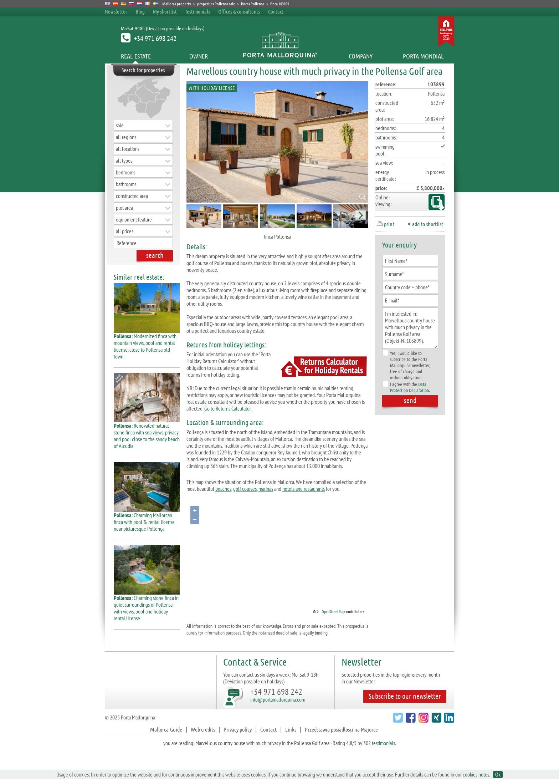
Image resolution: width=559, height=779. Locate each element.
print (389, 223)
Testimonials (197, 11)
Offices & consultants (239, 11)
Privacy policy (238, 729)
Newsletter (116, 11)
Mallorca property (176, 3)
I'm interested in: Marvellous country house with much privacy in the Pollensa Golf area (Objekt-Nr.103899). (410, 328)
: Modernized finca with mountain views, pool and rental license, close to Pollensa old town (147, 343)
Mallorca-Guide (166, 729)
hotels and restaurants (303, 488)
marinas (265, 488)
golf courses (245, 488)
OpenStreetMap (333, 611)
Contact (275, 11)
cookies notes (476, 774)
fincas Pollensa (252, 3)
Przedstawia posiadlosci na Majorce (341, 729)
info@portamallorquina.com (277, 699)
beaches (223, 488)
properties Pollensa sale (216, 3)
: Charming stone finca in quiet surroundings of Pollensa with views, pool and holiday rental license (147, 605)
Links (290, 729)
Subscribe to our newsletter (405, 696)
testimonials (383, 743)
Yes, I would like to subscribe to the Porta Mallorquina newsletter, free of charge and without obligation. (406, 365)
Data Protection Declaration (409, 387)
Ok (498, 774)
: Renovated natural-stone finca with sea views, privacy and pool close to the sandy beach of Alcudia (147, 433)
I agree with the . (406, 387)
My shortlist (165, 11)
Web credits (203, 729)
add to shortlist (427, 223)
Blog (140, 11)
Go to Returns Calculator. (228, 408)
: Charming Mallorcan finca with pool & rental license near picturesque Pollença (147, 519)
